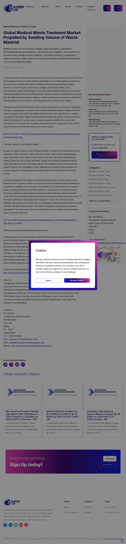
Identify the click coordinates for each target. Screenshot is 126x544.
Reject (48, 280)
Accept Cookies (77, 280)
